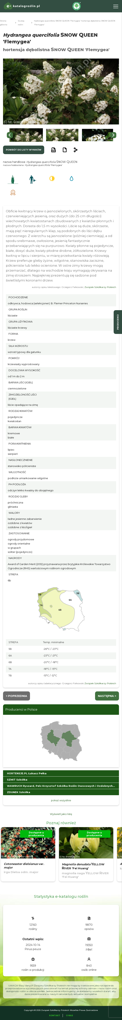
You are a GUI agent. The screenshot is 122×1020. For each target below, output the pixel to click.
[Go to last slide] (10, 135)
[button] (26, 135)
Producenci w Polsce (21, 709)
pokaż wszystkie (61, 800)
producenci (117, 322)
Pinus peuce (33, 949)
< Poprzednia (16, 696)
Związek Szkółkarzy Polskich (100, 287)
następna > (107, 696)
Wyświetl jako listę (61, 814)
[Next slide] (113, 135)
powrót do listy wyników (23, 149)
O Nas (69, 1015)
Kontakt (54, 1015)
